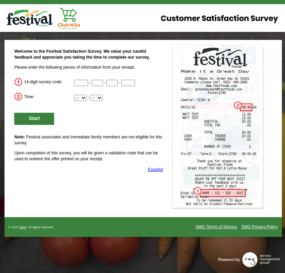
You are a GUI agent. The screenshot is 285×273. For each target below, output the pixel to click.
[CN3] (112, 83)
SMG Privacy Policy (259, 226)
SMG (23, 227)
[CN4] (128, 83)
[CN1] (81, 83)
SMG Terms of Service (216, 226)
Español (155, 169)
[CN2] (97, 83)
